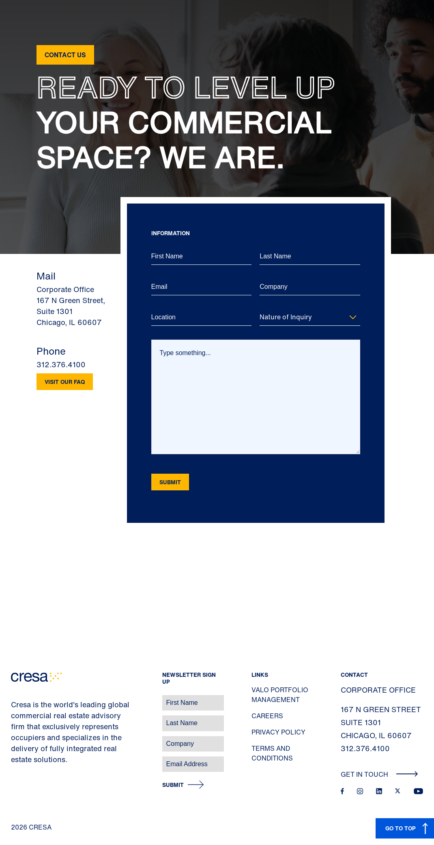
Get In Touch (379, 774)
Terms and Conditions (272, 753)
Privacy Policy (278, 732)
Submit (173, 785)
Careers (267, 716)
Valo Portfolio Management (279, 694)
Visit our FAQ (65, 381)
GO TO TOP (400, 828)
